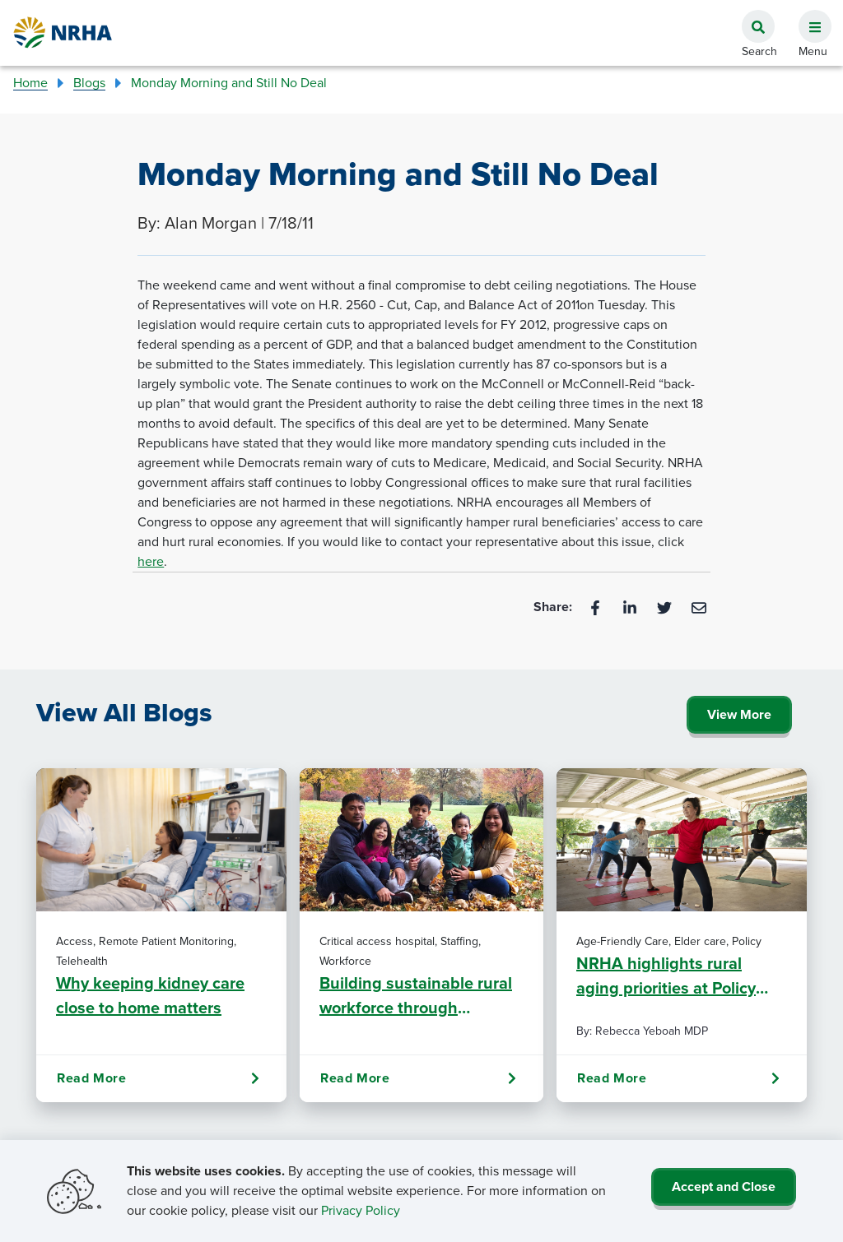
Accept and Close (723, 1186)
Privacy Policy (360, 1210)
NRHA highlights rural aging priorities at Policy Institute (666, 975)
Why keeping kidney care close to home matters (150, 995)
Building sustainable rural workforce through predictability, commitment (419, 995)
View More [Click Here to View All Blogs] (739, 714)
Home (30, 82)
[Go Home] (63, 32)
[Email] (698, 606)
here (150, 561)
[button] (808, 17)
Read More (158, 1078)
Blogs (89, 82)
